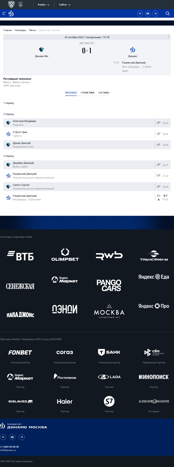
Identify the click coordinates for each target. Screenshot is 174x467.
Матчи (32, 30)
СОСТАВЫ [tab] (104, 92)
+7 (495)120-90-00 (9, 446)
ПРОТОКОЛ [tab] (71, 92)
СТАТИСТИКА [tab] (87, 92)
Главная (7, 30)
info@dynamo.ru (8, 450)
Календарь (20, 30)
